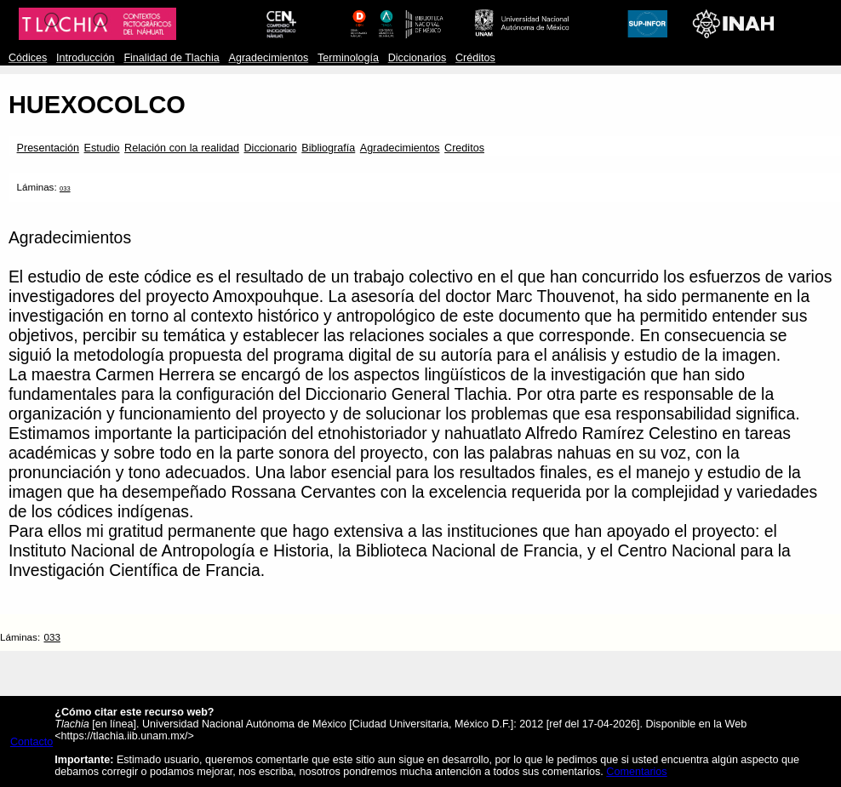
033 (65, 188)
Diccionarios (417, 58)
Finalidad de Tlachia (171, 58)
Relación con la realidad (181, 148)
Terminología (348, 58)
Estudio (102, 148)
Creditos (464, 148)
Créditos (475, 58)
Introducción (85, 58)
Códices (28, 58)
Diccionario (270, 148)
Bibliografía (328, 148)
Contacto (31, 742)
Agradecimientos (269, 58)
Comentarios (636, 772)
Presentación (48, 148)
